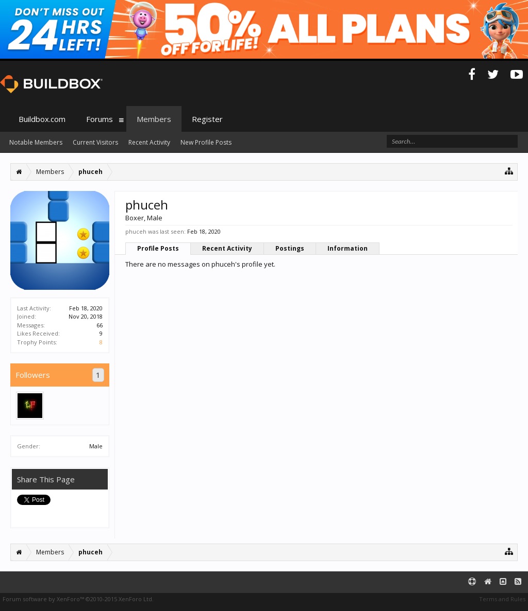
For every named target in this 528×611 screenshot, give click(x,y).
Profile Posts (158, 248)
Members (154, 119)
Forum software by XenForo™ (78, 599)
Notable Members (35, 142)
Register (207, 119)
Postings (289, 248)
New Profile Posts (206, 142)
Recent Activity (227, 248)
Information (347, 248)
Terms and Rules (502, 599)
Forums (99, 119)
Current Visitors (95, 142)
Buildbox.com (42, 119)
